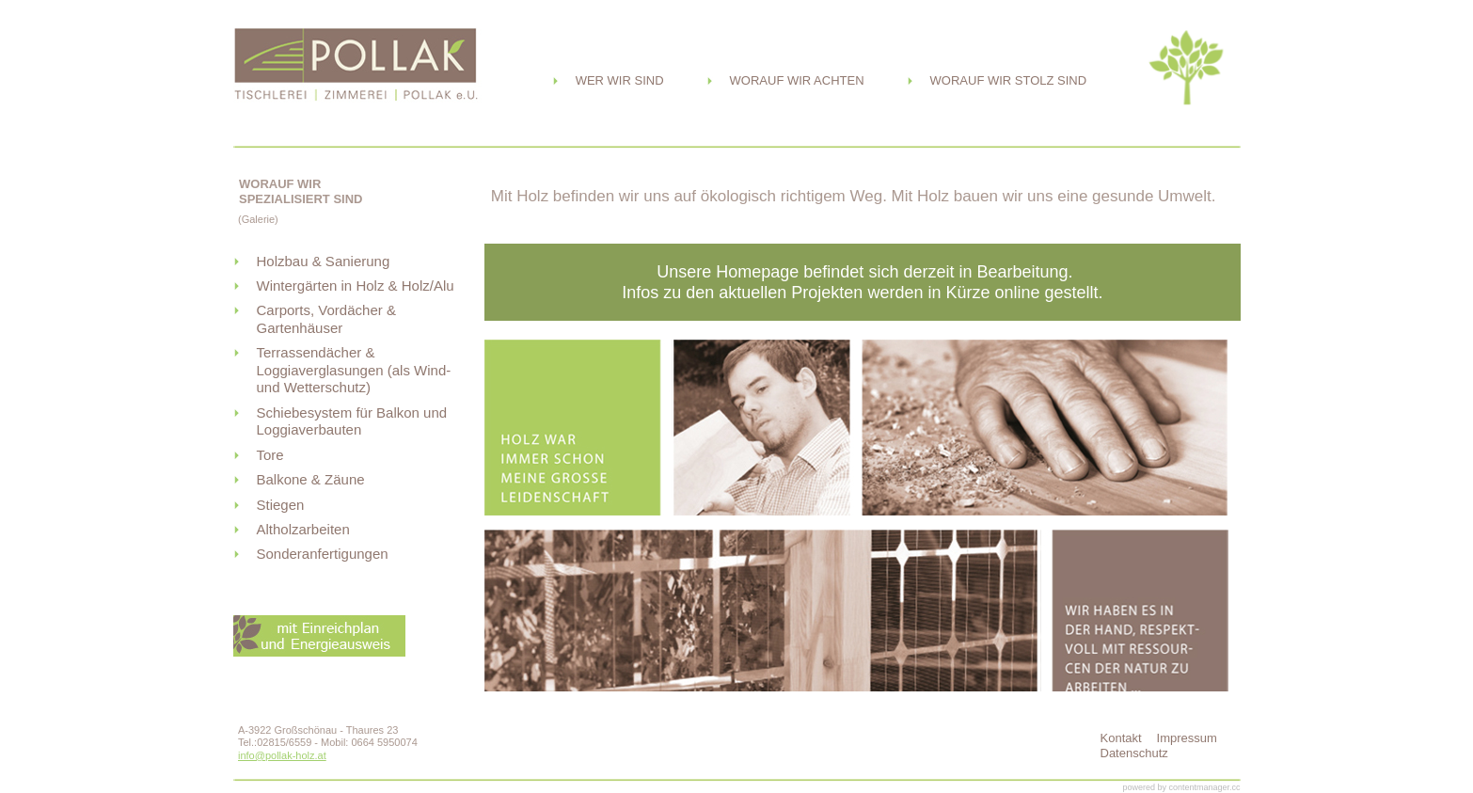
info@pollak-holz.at (282, 755)
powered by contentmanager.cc (1181, 787)
